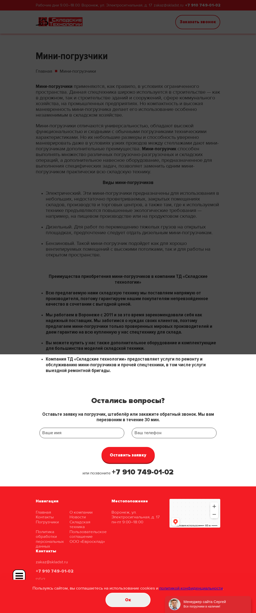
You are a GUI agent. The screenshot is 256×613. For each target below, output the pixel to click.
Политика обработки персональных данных (50, 539)
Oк (128, 600)
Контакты (45, 517)
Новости (78, 517)
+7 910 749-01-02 (143, 472)
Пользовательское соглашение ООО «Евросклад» (88, 536)
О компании (81, 512)
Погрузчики (47, 522)
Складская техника (80, 524)
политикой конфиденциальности (191, 588)
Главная (43, 512)
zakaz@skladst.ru (52, 562)
